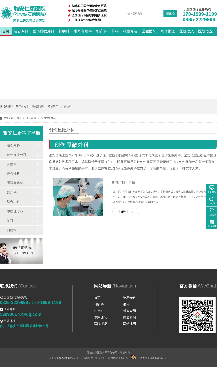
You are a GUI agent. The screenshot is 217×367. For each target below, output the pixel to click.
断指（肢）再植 (123, 182)
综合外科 (13, 173)
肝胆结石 (66, 106)
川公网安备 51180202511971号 (149, 357)
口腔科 (12, 230)
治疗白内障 (22, 106)
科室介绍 (130, 31)
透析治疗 (53, 106)
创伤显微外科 (43, 31)
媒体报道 (168, 31)
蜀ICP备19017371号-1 (70, 357)
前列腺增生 (38, 106)
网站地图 (129, 324)
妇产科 (101, 31)
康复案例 (129, 317)
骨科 (115, 31)
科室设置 (31, 118)
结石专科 (21, 31)
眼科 (126, 304)
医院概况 (205, 31)
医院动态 (186, 31)
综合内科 (13, 202)
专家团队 (100, 317)
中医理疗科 (15, 211)
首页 (5, 31)
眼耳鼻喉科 (83, 31)
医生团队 (149, 31)
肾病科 (64, 31)
